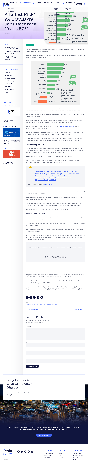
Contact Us (61, 453)
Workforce (8, 92)
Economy (7, 72)
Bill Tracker (76, 460)
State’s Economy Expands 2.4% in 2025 (11, 48)
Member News (9, 86)
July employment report (66, 126)
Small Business (9, 89)
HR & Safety (8, 75)
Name (27, 342)
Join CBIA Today (44, 436)
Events (42, 3)
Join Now (79, 3)
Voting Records (77, 458)
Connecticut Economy (32, 304)
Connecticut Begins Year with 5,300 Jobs (12, 52)
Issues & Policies (10, 78)
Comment (28, 327)
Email (27, 350)
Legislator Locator (78, 456)
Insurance (59, 3)
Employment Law (52, 304)
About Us (19, 3)
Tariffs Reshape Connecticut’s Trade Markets (11, 57)
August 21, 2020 (47, 184)
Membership (69, 3)
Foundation (50, 3)
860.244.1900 (47, 458)
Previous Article (33, 309)
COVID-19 (42, 304)
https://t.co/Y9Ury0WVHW (45, 180)
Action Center (77, 453)
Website (28, 358)
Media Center (9, 84)
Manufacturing (9, 81)
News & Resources (31, 3)
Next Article (78, 309)
